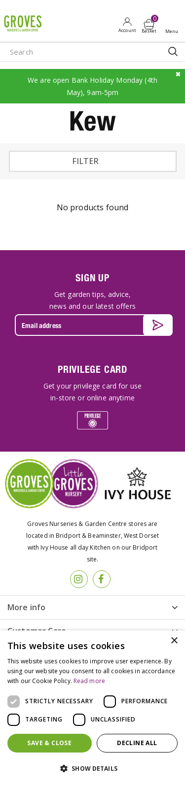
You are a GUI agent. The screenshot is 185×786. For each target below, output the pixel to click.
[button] (92, 769)
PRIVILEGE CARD (92, 369)
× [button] (174, 641)
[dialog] (92, 708)
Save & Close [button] (49, 743)
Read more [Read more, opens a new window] (89, 681)
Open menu (173, 25)
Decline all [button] (137, 743)
